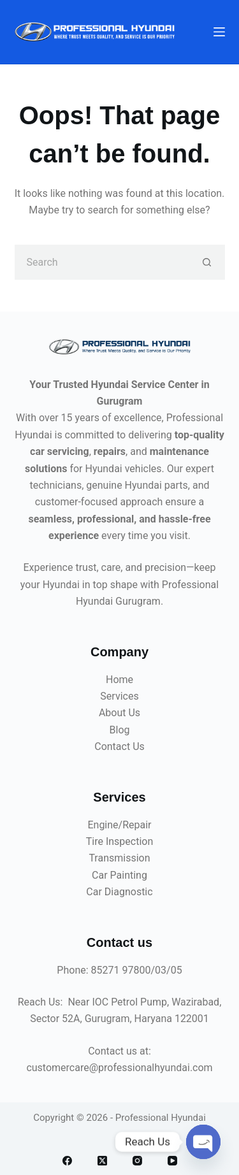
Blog (120, 730)
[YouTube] (172, 1160)
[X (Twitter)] (102, 1160)
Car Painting (119, 875)
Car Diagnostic (119, 892)
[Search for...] (102, 262)
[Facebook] (67, 1160)
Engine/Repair (119, 825)
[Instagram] (137, 1160)
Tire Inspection (120, 841)
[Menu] (219, 32)
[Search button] (207, 262)
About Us (119, 713)
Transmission (119, 858)
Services (119, 696)
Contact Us (119, 746)
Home (119, 680)
